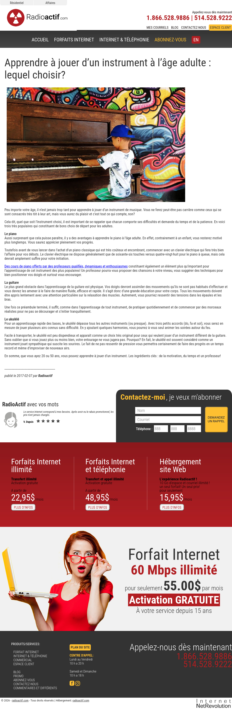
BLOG (174, 28)
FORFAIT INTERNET (26, 652)
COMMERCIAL (22, 660)
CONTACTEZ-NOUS (193, 28)
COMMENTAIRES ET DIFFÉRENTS (35, 688)
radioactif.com (20, 700)
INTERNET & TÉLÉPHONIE (124, 39)
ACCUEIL (40, 39)
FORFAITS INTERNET (74, 39)
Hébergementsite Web (180, 465)
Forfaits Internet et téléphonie (110, 465)
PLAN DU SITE (80, 647)
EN (196, 39)
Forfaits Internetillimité (36, 465)
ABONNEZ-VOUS (170, 39)
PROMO (18, 676)
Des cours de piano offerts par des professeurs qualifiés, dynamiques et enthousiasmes (66, 266)
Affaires (50, 3)
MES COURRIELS (157, 28)
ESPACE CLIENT (220, 28)
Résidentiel (17, 3)
